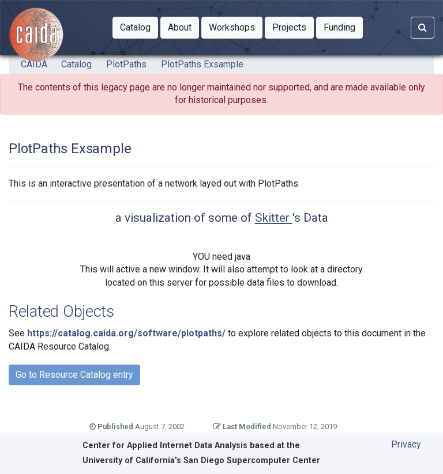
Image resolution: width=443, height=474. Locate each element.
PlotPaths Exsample (202, 64)
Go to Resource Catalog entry (74, 374)
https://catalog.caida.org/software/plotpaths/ (126, 333)
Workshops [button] (235, 26)
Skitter (273, 218)
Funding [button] (343, 26)
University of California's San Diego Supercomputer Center (201, 460)
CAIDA (34, 64)
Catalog (76, 64)
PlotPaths (126, 64)
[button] (135, 28)
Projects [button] (293, 26)
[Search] (422, 28)
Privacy (406, 444)
